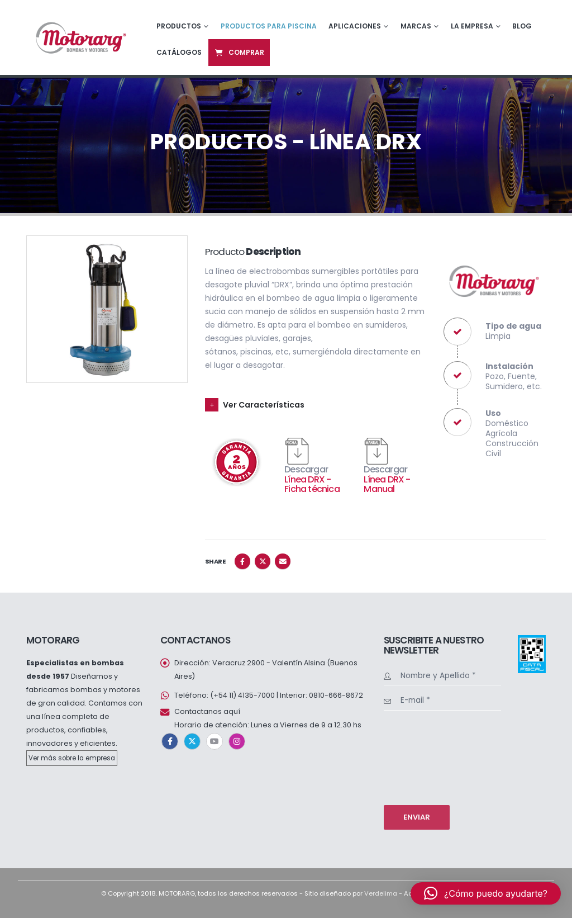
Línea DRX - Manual (387, 484)
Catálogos (179, 52)
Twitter (262, 561)
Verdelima (380, 893)
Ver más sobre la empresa (71, 758)
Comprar (239, 52)
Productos (178, 26)
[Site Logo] (80, 37)
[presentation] (429, 756)
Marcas (416, 26)
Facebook (242, 561)
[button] (486, 893)
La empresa (472, 26)
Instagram (236, 741)
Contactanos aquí (207, 711)
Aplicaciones (354, 26)
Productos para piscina (269, 26)
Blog (522, 26)
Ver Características (263, 404)
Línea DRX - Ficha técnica (312, 484)
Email (282, 561)
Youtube (214, 741)
